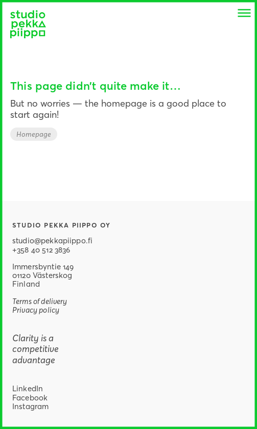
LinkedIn (27, 388)
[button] (244, 13)
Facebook (30, 397)
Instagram (30, 406)
